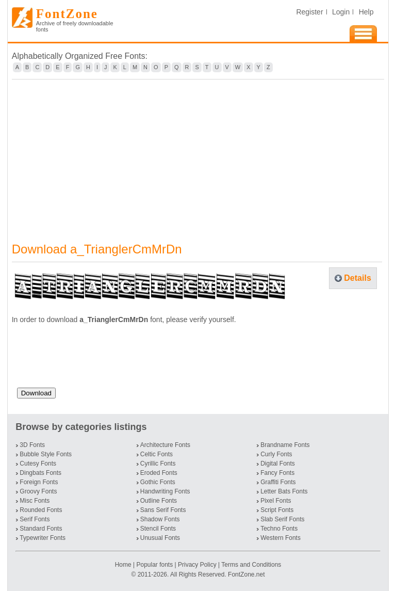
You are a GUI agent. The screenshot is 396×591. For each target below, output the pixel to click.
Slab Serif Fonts (282, 519)
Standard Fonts (41, 528)
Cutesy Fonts (38, 463)
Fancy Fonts (277, 472)
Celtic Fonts (156, 454)
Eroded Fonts (158, 472)
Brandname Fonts (284, 445)
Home (124, 564)
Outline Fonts (158, 500)
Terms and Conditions (251, 564)
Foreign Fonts (39, 482)
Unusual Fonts (160, 537)
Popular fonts (154, 564)
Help (366, 12)
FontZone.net (246, 574)
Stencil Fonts (158, 528)
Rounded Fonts (41, 510)
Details (357, 278)
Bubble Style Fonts (46, 454)
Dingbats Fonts (40, 472)
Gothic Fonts (157, 482)
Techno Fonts (279, 528)
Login (341, 12)
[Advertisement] (198, 154)
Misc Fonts (35, 500)
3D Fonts (32, 445)
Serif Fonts (35, 519)
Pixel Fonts (275, 500)
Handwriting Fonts (165, 491)
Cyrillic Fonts (158, 463)
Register (309, 12)
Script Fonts (276, 510)
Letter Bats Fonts (283, 491)
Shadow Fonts (160, 519)
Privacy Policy (197, 564)
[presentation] (95, 360)
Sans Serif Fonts (163, 510)
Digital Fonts (277, 463)
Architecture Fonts (165, 445)
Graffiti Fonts (277, 482)
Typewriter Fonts (42, 537)
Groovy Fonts (38, 491)
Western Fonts (280, 537)
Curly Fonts (276, 454)
